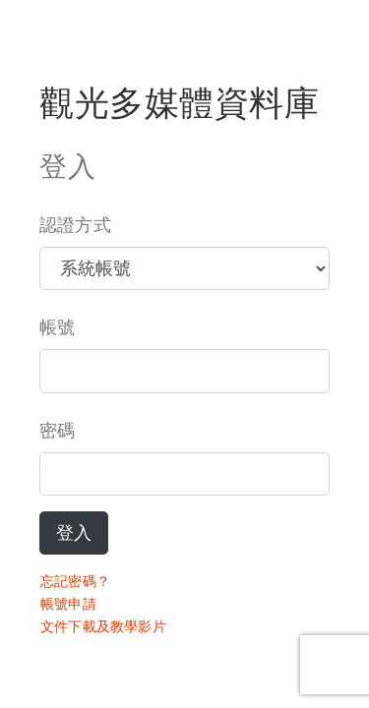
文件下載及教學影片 (103, 626)
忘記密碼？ (75, 581)
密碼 (57, 431)
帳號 (57, 327)
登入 (74, 533)
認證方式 (75, 225)
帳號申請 (68, 604)
